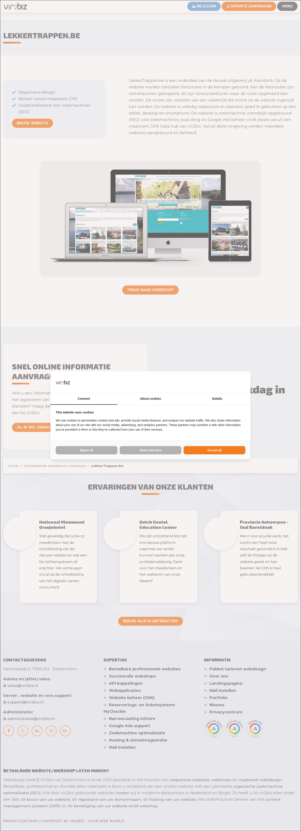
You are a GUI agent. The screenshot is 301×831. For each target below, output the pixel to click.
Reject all (86, 450)
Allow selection (150, 450)
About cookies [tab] (150, 398)
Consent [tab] (84, 398)
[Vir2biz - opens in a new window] (239, 381)
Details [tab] (217, 398)
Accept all (214, 450)
